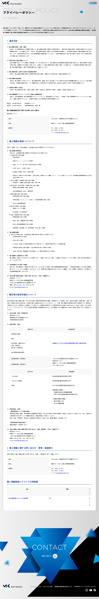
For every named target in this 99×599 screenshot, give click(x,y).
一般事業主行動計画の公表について (63, 586)
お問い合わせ (46, 556)
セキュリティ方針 (47, 586)
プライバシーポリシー (36, 586)
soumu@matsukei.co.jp (62, 132)
